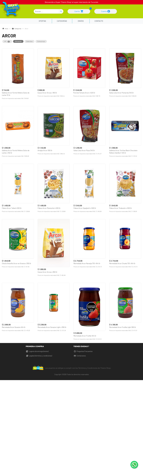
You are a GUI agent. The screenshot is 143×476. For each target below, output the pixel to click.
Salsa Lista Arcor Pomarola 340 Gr (121, 93)
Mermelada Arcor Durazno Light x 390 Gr (52, 327)
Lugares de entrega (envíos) (37, 351)
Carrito (78, 11)
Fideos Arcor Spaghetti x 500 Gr (84, 208)
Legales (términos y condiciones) (39, 356)
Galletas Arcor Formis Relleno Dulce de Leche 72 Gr (15, 94)
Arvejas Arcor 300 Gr (45, 150)
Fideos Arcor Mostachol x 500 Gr (49, 208)
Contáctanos (79, 356)
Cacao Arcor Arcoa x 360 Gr (47, 272)
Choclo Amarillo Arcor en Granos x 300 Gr (16, 263)
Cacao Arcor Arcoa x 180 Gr (47, 93)
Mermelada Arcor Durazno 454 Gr (13, 327)
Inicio (7, 28)
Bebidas (29, 41)
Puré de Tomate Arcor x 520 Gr (84, 93)
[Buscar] (46, 11)
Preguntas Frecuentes (83, 351)
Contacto (99, 21)
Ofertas (43, 21)
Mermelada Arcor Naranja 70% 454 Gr (86, 263)
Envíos (80, 21)
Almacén (18, 41)
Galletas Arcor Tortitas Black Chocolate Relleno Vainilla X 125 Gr (123, 151)
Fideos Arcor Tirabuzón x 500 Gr (120, 208)
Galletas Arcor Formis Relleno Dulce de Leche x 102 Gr (15, 151)
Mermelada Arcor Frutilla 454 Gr (84, 336)
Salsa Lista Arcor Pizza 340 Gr (84, 150)
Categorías (62, 21)
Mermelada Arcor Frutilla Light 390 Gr (122, 327)
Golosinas (41, 41)
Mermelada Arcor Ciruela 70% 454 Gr (122, 263)
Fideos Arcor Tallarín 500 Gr (12, 208)
